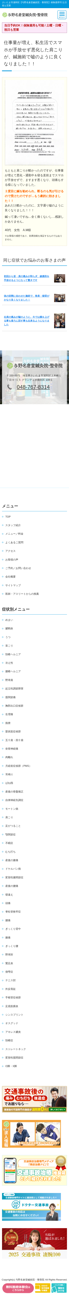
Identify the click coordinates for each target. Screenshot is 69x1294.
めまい (9, 619)
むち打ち (10, 851)
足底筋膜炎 (11, 1006)
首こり (9, 645)
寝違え (9, 894)
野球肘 (9, 954)
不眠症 (9, 843)
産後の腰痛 (11, 885)
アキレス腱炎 (13, 1031)
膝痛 (7, 937)
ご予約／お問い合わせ (18, 568)
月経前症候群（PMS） (18, 765)
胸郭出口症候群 (14, 705)
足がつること (13, 825)
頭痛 (7, 903)
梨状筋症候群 (13, 731)
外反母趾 (10, 988)
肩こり (9, 817)
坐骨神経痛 (11, 748)
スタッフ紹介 (13, 525)
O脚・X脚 (11, 1066)
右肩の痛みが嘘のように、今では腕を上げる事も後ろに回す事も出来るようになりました (26, 321)
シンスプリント (14, 1014)
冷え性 (9, 662)
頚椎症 (9, 1040)
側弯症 (9, 971)
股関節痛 (10, 697)
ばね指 (9, 782)
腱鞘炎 (9, 628)
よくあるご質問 (14, 542)
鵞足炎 (9, 963)
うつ (7, 637)
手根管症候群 (13, 997)
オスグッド (11, 1023)
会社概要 (10, 576)
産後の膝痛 (11, 860)
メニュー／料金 (14, 533)
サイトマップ (13, 585)
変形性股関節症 (14, 1057)
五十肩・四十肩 (14, 740)
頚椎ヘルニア (13, 654)
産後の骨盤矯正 (14, 791)
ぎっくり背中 (13, 928)
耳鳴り (9, 774)
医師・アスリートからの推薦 (22, 593)
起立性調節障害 (14, 688)
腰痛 (7, 920)
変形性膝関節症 (14, 877)
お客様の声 (11, 559)
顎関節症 (10, 834)
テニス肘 (10, 980)
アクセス (10, 550)
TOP (8, 516)
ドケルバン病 (13, 868)
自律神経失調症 (14, 800)
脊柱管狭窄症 (13, 911)
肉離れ (9, 757)
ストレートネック (15, 1049)
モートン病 (11, 808)
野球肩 (9, 680)
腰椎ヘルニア (13, 671)
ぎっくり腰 (11, 946)
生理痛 (9, 714)
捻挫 (7, 722)
